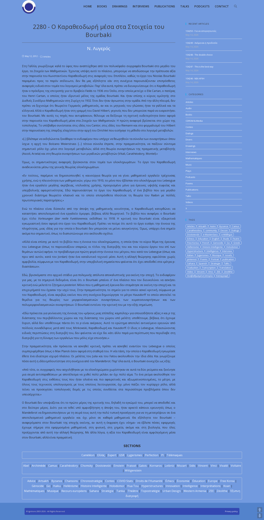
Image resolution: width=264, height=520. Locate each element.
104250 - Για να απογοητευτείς (201, 31)
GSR (121, 455)
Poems (189, 183)
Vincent (201, 271)
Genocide (218, 242)
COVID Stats (125, 481)
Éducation (198, 481)
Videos (189, 202)
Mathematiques (194, 158)
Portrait (215, 259)
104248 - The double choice (199, 54)
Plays (188, 170)
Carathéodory (69, 466)
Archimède (38, 466)
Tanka (120, 491)
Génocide (38, 486)
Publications (192, 189)
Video (190, 271)
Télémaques (175, 455)
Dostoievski (193, 234)
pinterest (192, 259)
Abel (26, 466)
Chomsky (87, 466)
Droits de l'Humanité (149, 481)
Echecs (190, 238)
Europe (212, 481)
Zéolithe (222, 491)
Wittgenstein (133, 470)
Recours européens (74, 491)
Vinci (210, 271)
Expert (112, 455)
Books (189, 114)
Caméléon (87, 455)
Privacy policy (231, 511)
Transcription (209, 267)
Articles (47, 56)
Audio (189, 108)
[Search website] (235, 6)
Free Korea (193, 242)
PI (162, 455)
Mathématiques (34, 491)
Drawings (190, 145)
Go (228, 242)
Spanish (203, 263)
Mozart (181, 466)
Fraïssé (131, 466)
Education (203, 238)
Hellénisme (71, 486)
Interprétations (211, 486)
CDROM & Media (194, 120)
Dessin (224, 230)
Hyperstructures (152, 486)
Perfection (151, 455)
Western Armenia (195, 491)
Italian (190, 255)
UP (259, 509)
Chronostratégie (91, 481)
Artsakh (202, 226)
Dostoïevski (103, 466)
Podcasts (190, 177)
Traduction (192, 267)
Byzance (223, 226)
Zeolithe (228, 271)
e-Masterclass (210, 234)
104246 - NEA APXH (195, 78)
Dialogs (189, 133)
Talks (188, 196)
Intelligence (213, 251)
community (211, 230)
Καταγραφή (222, 275)
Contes (189, 127)
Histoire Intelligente (212, 246)
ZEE (218, 271)
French (205, 242)
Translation (225, 267)
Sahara (191, 263)
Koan (226, 486)
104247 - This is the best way (199, 66)
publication (228, 259)
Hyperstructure (195, 251)
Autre (213, 226)
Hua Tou (133, 486)
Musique (216, 255)
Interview (227, 251)
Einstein (119, 466)
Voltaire (236, 466)
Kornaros (156, 466)
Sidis (192, 466)
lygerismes (203, 255)
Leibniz (169, 466)
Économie (183, 481)
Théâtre (133, 491)
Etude (226, 238)
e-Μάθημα (226, 234)
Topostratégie (150, 491)
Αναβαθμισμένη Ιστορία (200, 275)
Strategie (215, 263)
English (215, 238)
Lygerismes (134, 455)
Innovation (173, 486)
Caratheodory (194, 230)
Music (189, 164)
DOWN (259, 515)
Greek (236, 242)
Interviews (191, 152)
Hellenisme (193, 246)
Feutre (236, 238)
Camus (235, 226)
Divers (189, 139)
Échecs (169, 481)
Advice (31, 481)
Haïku (57, 486)
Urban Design (172, 491)
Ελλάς (101, 455)
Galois (143, 466)
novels (228, 255)
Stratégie (107, 491)
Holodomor (232, 246)
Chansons (71, 481)
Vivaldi (224, 466)
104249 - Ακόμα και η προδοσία (201, 42)
